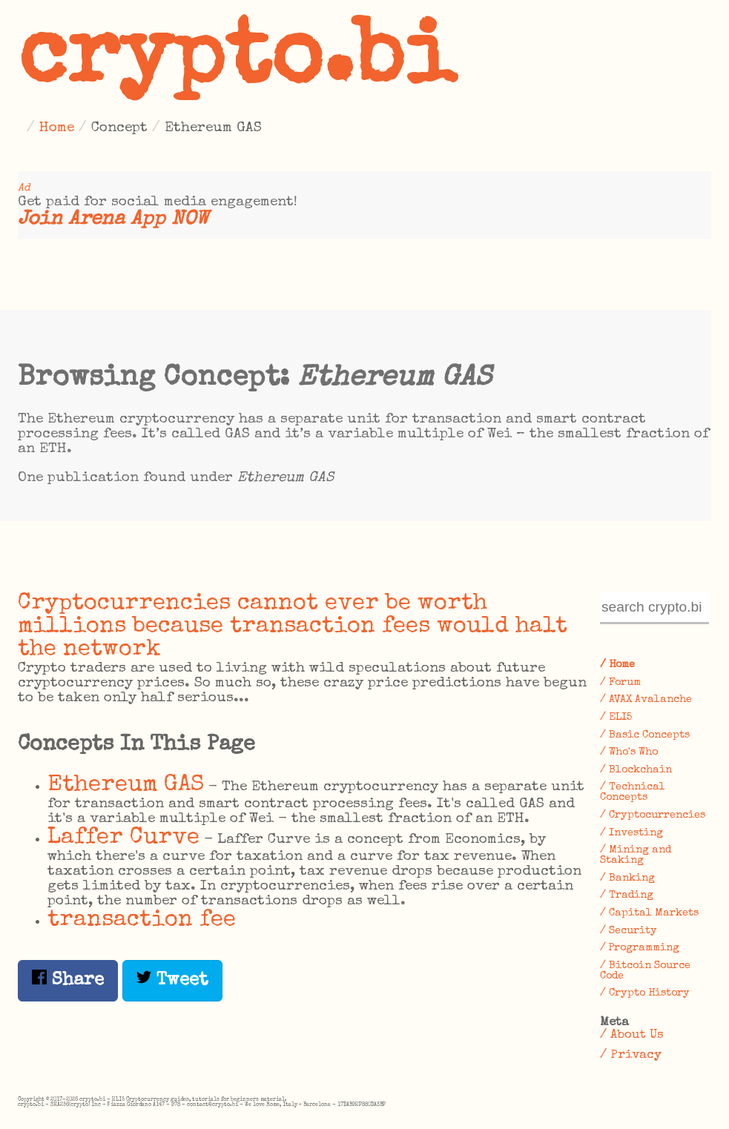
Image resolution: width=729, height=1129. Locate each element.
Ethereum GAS (125, 785)
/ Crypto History (645, 993)
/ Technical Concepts (632, 792)
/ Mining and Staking (635, 855)
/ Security (628, 931)
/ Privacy (631, 1055)
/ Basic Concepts (645, 735)
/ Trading (626, 895)
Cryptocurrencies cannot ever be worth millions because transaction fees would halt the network (292, 626)
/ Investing (631, 833)
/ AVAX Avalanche (646, 700)
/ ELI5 (616, 717)
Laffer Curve (123, 838)
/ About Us (632, 1035)
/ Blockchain (636, 770)
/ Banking (627, 878)
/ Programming (639, 948)
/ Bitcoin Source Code (645, 971)
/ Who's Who (629, 752)
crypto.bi (236, 62)
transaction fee (141, 920)
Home (56, 128)
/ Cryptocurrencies (652, 815)
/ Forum (620, 683)
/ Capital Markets (649, 913)
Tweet (172, 980)
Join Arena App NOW (113, 220)
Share (68, 980)
